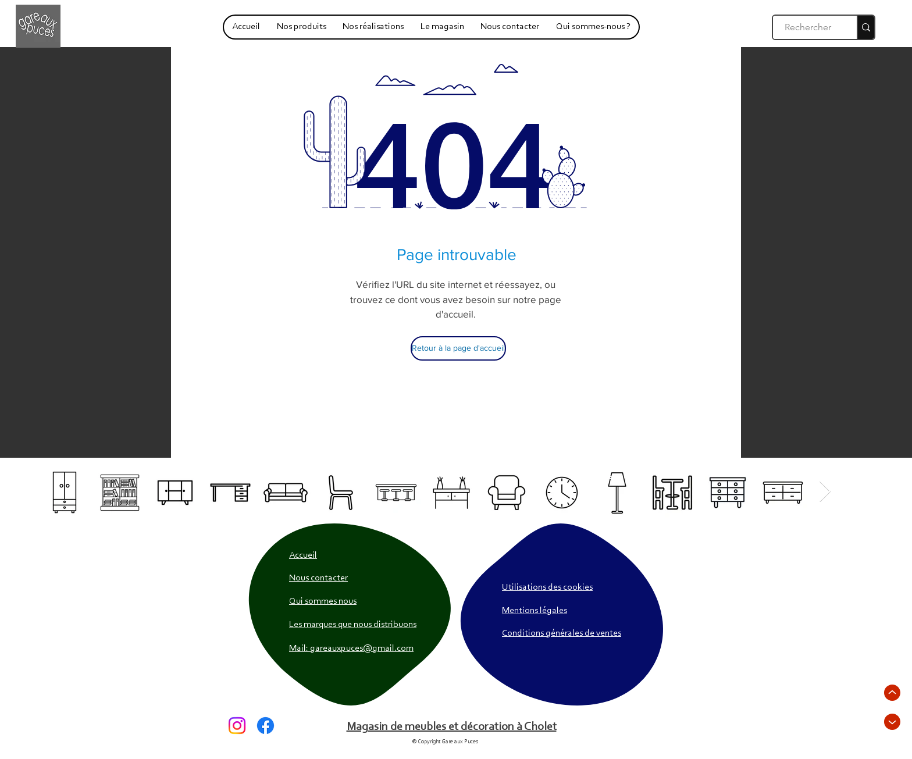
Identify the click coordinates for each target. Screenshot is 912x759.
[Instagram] (237, 725)
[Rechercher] (808, 27)
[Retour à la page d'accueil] (458, 348)
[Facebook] (265, 725)
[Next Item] (825, 491)
